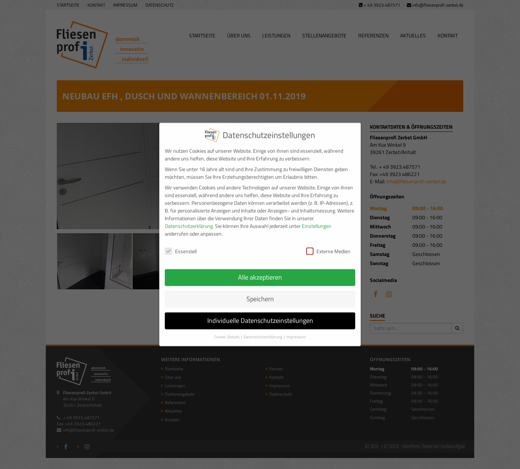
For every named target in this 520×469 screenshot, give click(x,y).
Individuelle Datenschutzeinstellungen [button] (260, 314)
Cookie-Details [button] (227, 330)
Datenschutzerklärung (189, 220)
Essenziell (181, 245)
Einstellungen (316, 220)
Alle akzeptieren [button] (260, 271)
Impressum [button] (296, 330)
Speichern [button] (260, 293)
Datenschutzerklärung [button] (263, 330)
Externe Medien (328, 245)
